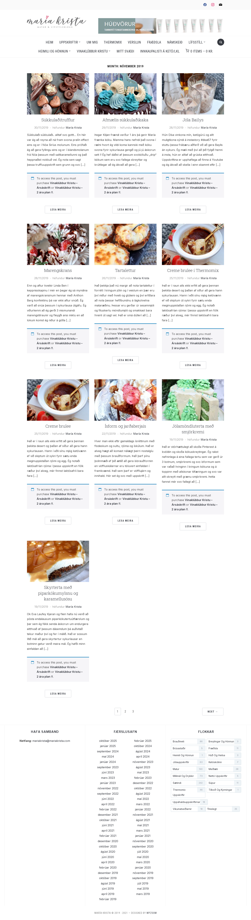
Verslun (134, 42)
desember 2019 (108, 873)
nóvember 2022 (108, 788)
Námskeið (174, 42)
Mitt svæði (125, 51)
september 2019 (142, 878)
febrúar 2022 (108, 809)
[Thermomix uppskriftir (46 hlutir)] (188, 792)
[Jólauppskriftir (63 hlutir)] (188, 762)
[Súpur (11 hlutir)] (224, 783)
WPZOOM (152, 913)
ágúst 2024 (143, 751)
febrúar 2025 (143, 741)
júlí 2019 (143, 883)
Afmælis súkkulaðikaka (125, 120)
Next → (213, 711)
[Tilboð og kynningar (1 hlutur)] (224, 790)
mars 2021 (143, 830)
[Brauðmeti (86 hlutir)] (188, 741)
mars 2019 (143, 894)
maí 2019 (143, 888)
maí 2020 (143, 857)
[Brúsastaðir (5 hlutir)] (188, 748)
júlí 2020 (142, 851)
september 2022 (107, 793)
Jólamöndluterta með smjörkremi (193, 429)
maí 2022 (143, 799)
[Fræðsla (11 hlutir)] (224, 748)
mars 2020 (143, 862)
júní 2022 (108, 799)
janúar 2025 (108, 746)
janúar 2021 (142, 835)
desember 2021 (108, 814)
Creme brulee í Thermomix (193, 270)
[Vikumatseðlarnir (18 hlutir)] (188, 809)
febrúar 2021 (107, 835)
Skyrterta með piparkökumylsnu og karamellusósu (58, 593)
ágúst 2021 (143, 820)
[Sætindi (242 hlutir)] (188, 783)
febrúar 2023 (143, 777)
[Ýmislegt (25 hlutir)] (222, 809)
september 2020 (143, 846)
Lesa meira (58, 209)
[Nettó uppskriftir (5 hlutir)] (224, 776)
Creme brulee (58, 426)
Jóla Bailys (192, 120)
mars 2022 (143, 804)
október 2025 (108, 741)
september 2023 (107, 767)
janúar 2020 (143, 867)
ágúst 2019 (108, 883)
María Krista (74, 127)
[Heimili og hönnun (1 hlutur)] (188, 755)
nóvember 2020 (143, 841)
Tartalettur (125, 270)
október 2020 (108, 846)
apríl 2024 (143, 756)
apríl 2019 (107, 894)
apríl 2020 (108, 862)
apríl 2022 (108, 804)
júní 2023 (108, 772)
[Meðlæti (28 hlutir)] (224, 769)
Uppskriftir (68, 42)
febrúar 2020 (108, 867)
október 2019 (108, 878)
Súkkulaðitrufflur (58, 120)
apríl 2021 (108, 830)
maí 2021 (143, 825)
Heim (49, 42)
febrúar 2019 (107, 899)
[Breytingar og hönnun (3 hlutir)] (224, 741)
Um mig (92, 42)
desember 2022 (143, 783)
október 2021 (108, 820)
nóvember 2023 (143, 762)
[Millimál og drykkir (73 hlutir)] (188, 776)
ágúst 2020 (108, 851)
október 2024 (143, 746)
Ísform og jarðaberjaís (125, 426)
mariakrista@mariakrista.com (51, 741)
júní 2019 (108, 888)
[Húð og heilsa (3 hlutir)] (224, 755)
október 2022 (143, 788)
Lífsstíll (196, 42)
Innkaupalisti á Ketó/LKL (160, 51)
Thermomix (113, 42)
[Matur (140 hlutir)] (188, 769)
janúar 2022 (143, 809)
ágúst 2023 (143, 767)
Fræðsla (154, 42)
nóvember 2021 (143, 814)
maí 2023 (143, 772)
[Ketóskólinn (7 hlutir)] (224, 762)
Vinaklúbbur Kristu (92, 51)
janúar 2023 (108, 783)
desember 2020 (108, 841)
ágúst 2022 (143, 793)
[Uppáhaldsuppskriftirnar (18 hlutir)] (189, 802)
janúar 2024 (108, 762)
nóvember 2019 (143, 873)
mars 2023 (108, 777)
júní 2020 (108, 857)
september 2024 (108, 751)
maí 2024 (108, 756)
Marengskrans (58, 270)
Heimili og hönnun (53, 51)
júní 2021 (108, 825)
